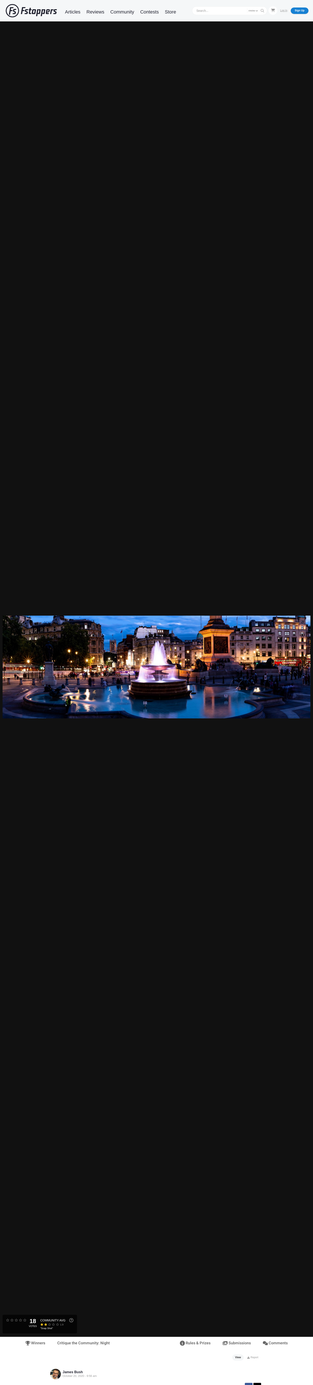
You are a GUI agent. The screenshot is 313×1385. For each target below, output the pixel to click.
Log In (283, 10)
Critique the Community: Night (83, 1343)
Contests (149, 12)
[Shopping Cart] (273, 10)
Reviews (95, 12)
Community (122, 12)
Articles (72, 12)
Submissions (237, 1343)
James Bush (73, 1372)
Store (170, 12)
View (238, 1357)
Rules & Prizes (195, 1343)
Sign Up (299, 10)
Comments (275, 1343)
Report (252, 1357)
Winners (35, 1343)
